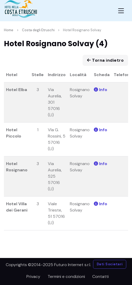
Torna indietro (105, 60)
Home (8, 30)
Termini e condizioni (66, 276)
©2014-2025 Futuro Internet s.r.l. (59, 264)
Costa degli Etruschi (38, 30)
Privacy (33, 276)
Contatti (100, 276)
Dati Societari (110, 264)
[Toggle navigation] (121, 11)
